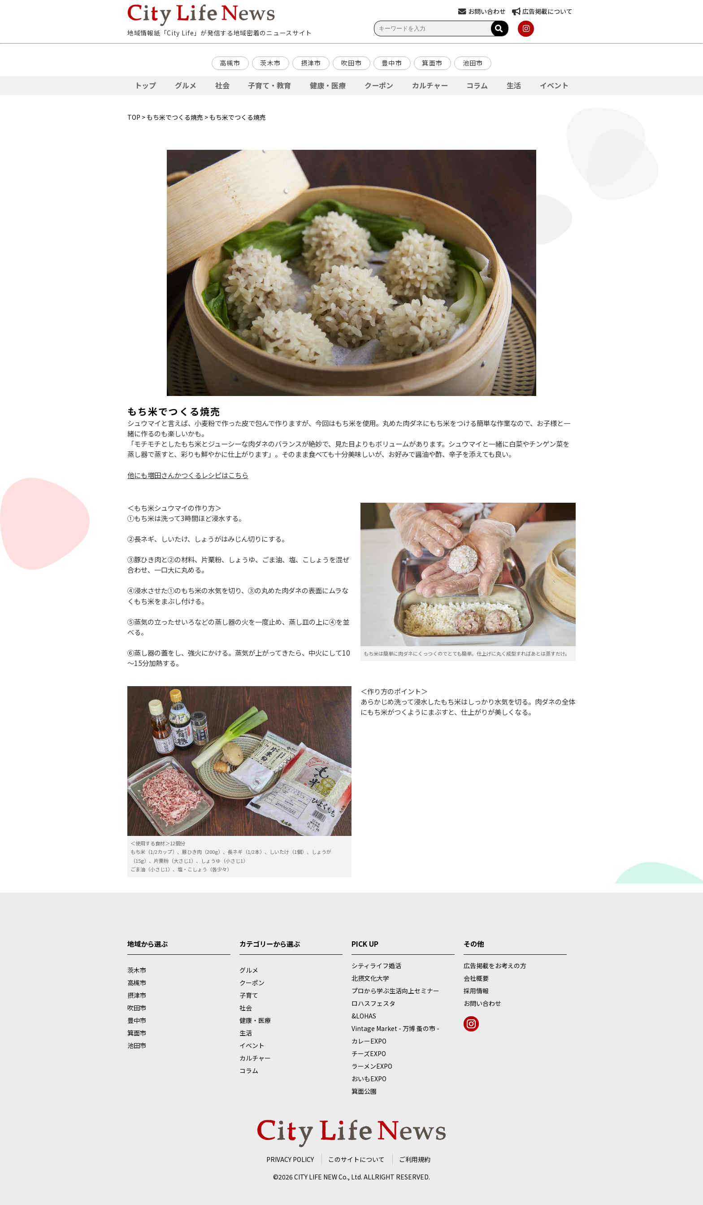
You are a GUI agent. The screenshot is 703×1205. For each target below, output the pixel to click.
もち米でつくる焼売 (175, 117)
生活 (514, 85)
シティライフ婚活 (376, 965)
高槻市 (230, 62)
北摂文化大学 (370, 978)
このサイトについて (356, 1159)
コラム (477, 85)
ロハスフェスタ (373, 1003)
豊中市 (392, 62)
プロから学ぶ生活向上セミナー (395, 990)
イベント (554, 85)
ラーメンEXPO (372, 1065)
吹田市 (351, 62)
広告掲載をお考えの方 (495, 965)
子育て (248, 995)
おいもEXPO (369, 1078)
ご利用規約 (414, 1159)
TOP (133, 117)
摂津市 (311, 62)
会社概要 (476, 978)
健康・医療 (328, 85)
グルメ (185, 85)
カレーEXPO (369, 1040)
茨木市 (270, 62)
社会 (222, 85)
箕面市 (432, 62)
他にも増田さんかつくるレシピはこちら (187, 475)
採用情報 (476, 990)
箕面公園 (364, 1091)
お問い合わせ (482, 1003)
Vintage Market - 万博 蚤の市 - (395, 1028)
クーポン (379, 85)
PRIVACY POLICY (290, 1159)
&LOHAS (364, 1015)
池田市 (473, 62)
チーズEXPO (369, 1053)
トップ (145, 85)
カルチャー (430, 85)
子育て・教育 (269, 85)
